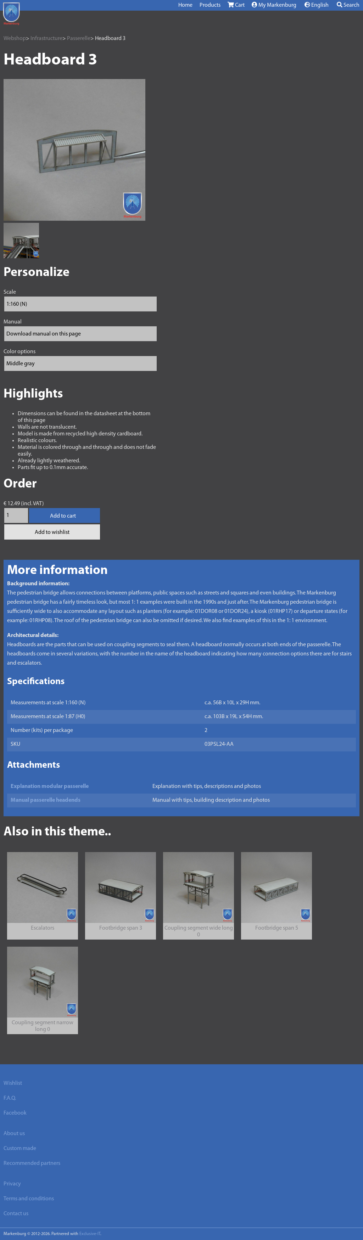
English (317, 5)
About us (14, 1134)
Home (185, 5)
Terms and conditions (29, 1199)
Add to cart (63, 516)
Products (210, 5)
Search (348, 5)
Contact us (16, 1214)
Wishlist (13, 1083)
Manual (13, 322)
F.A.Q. (10, 1098)
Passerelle (78, 38)
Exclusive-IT (89, 1234)
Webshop (15, 38)
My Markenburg (274, 5)
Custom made (20, 1148)
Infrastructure (46, 38)
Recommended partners (32, 1163)
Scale (10, 292)
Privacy (12, 1184)
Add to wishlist (52, 532)
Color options (19, 352)
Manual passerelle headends (45, 800)
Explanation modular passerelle (50, 786)
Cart (236, 5)
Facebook (15, 1113)
